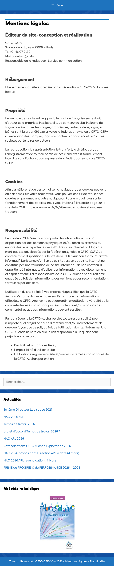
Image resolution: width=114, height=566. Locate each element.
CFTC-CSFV (43, 561)
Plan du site (97, 561)
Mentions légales (76, 561)
